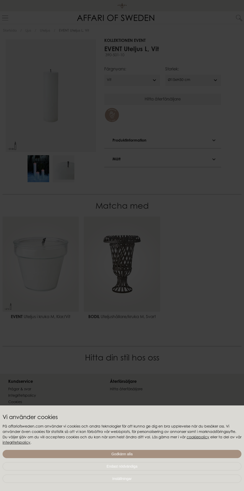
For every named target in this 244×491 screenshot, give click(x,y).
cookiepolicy (198, 437)
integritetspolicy (16, 443)
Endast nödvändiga (122, 466)
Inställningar (122, 479)
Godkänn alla (122, 454)
